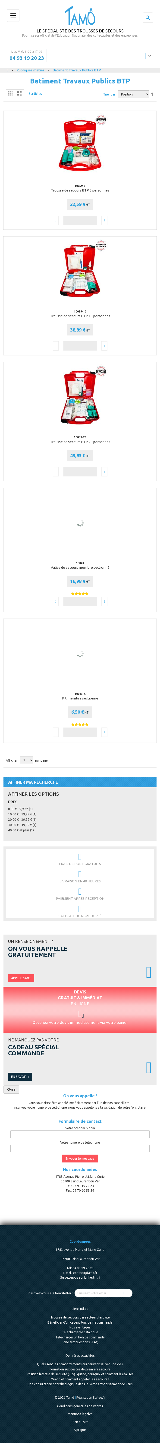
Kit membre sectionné (80, 698)
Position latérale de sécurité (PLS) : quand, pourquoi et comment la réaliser (80, 1374)
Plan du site (80, 1422)
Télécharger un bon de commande (80, 1337)
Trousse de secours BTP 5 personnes (80, 190)
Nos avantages (80, 1327)
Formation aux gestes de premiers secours (80, 1369)
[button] (56, 220)
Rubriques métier (30, 70)
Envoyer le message (80, 1158)
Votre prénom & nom (80, 1128)
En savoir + (20, 1077)
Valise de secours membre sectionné (80, 567)
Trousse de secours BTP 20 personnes (80, 442)
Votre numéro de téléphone (80, 1142)
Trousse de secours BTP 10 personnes (80, 316)
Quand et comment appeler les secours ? (80, 1379)
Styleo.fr (99, 1397)
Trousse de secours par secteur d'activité (80, 1317)
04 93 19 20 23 (26, 58)
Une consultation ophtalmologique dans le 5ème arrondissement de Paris (80, 1384)
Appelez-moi (21, 978)
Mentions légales (80, 1414)
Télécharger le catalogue (80, 1332)
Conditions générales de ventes (80, 1406)
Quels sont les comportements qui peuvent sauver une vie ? (80, 1364)
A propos (80, 1430)
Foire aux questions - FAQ (80, 1342)
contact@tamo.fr (85, 1273)
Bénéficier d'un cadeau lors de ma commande (80, 1322)
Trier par (109, 94)
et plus (21, 830)
